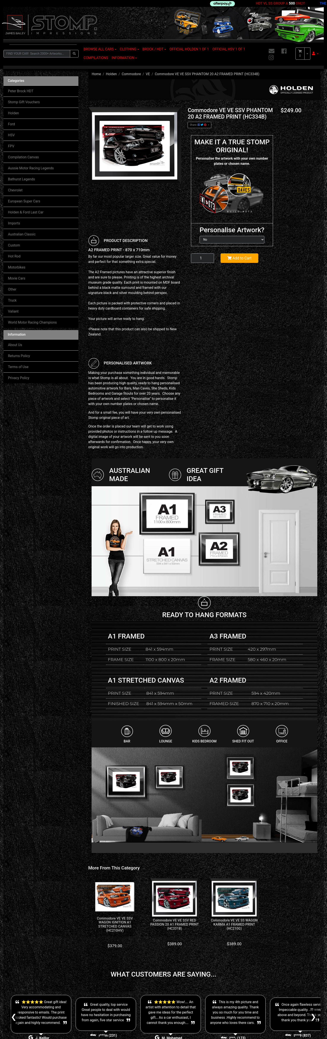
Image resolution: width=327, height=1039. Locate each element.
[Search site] (74, 53)
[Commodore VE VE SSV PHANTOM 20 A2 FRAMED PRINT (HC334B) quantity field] (202, 258)
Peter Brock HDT (20, 91)
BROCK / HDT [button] (153, 49)
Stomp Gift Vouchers (24, 102)
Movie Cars (16, 278)
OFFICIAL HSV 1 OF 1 (228, 49)
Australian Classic (22, 234)
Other (12, 289)
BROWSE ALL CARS (99, 49)
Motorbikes (16, 267)
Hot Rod (14, 256)
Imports (14, 223)
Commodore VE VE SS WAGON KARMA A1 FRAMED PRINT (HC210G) (234, 924)
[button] (315, 53)
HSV (11, 135)
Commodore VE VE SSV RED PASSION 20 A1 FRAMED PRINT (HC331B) (174, 924)
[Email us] (272, 51)
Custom (14, 245)
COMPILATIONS (96, 58)
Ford (11, 124)
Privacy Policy (18, 378)
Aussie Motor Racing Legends (31, 168)
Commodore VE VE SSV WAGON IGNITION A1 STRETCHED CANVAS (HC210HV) (115, 924)
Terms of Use (18, 367)
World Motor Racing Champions (32, 322)
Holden (13, 113)
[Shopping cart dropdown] (307, 54)
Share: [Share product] (198, 124)
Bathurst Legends (21, 179)
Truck (12, 300)
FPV (11, 146)
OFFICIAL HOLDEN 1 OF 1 (189, 49)
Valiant (13, 311)
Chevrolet (15, 190)
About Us (15, 345)
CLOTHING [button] (128, 49)
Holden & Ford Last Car (25, 212)
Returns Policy (19, 356)
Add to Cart (239, 258)
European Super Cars (24, 201)
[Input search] (36, 53)
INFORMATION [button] (123, 58)
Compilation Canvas (23, 157)
